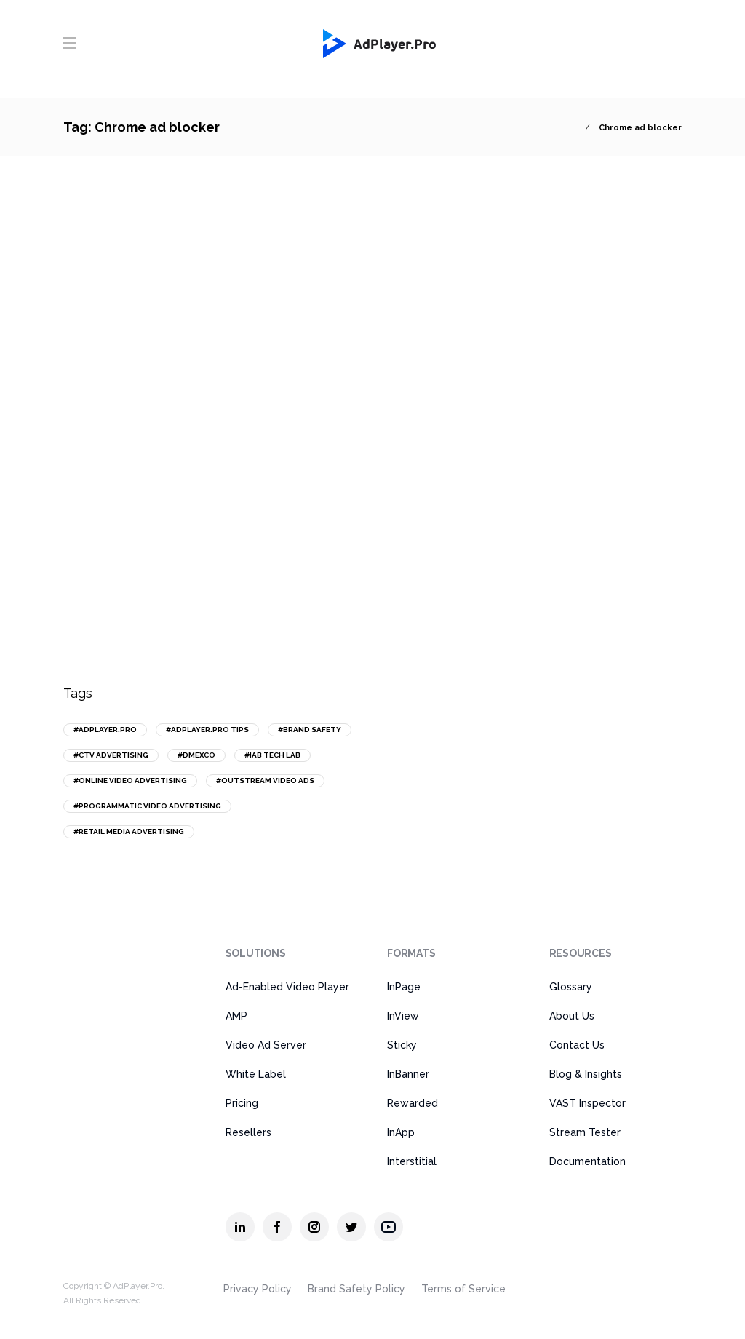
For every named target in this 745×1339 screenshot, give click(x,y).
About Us (571, 1016)
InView (403, 1016)
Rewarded (412, 1103)
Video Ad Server (266, 1045)
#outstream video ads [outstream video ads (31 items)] (265, 780)
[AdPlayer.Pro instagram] (314, 1226)
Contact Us (577, 1045)
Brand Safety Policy (356, 1289)
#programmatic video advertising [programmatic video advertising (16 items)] (147, 806)
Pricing (242, 1103)
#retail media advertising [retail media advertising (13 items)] (128, 831)
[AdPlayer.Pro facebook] (277, 1226)
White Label (256, 1074)
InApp (401, 1132)
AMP (236, 1016)
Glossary (570, 987)
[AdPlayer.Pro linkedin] (240, 1226)
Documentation (587, 1161)
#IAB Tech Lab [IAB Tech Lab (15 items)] (272, 755)
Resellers (248, 1132)
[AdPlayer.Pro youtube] (388, 1226)
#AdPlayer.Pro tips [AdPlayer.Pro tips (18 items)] (207, 730)
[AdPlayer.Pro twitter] (351, 1226)
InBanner (408, 1074)
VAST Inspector (587, 1103)
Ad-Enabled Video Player (287, 987)
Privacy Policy (257, 1289)
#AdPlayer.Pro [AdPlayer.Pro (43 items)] (105, 730)
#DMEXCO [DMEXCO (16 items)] (196, 755)
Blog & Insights (585, 1074)
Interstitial (412, 1161)
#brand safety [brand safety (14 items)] (309, 730)
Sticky (402, 1045)
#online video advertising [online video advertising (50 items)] (130, 780)
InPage (404, 987)
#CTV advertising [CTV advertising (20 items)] (110, 755)
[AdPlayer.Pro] (120, 962)
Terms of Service (463, 1289)
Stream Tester (585, 1132)
